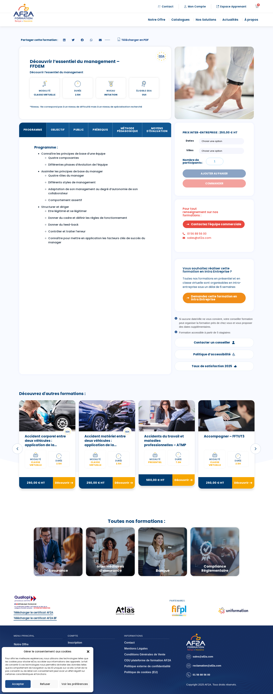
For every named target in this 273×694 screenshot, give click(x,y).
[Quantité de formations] (214, 161)
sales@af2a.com (203, 656)
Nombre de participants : (193, 161)
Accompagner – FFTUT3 (224, 436)
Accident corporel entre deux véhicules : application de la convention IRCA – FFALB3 (47, 443)
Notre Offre (157, 20)
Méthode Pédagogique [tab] (127, 129)
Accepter (18, 684)
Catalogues (181, 20)
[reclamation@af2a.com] (188, 665)
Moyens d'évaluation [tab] (157, 129)
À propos (252, 20)
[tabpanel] (95, 196)
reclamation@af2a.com (207, 665)
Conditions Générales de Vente (144, 654)
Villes (189, 150)
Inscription (75, 642)
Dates (190, 140)
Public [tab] (78, 129)
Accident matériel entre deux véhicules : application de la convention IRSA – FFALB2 (106, 443)
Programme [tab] (33, 129)
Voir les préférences (74, 684)
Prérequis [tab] (100, 129)
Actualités (231, 20)
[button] (88, 651)
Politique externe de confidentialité (147, 666)
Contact (129, 642)
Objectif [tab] (58, 129)
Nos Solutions (207, 20)
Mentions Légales (136, 648)
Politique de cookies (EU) (141, 672)
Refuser (45, 684)
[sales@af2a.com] (188, 656)
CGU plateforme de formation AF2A (147, 660)
